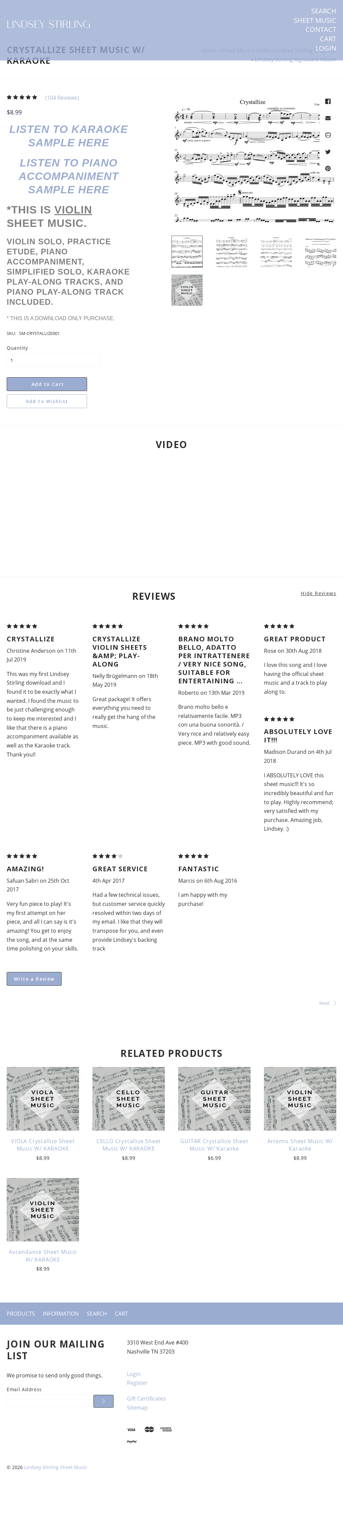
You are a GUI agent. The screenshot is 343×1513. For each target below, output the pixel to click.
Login (326, 48)
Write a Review (34, 1002)
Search (323, 11)
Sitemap (137, 1430)
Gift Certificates (146, 1421)
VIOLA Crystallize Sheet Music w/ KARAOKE (42, 1168)
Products (21, 1336)
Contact (320, 29)
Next (255, 1026)
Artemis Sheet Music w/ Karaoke (300, 1168)
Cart (328, 39)
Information (61, 1336)
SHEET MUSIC (315, 20)
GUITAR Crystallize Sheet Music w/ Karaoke (214, 1168)
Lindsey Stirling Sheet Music (55, 1490)
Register (137, 1406)
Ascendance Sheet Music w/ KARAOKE (43, 1279)
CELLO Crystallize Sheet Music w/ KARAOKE (128, 1168)
